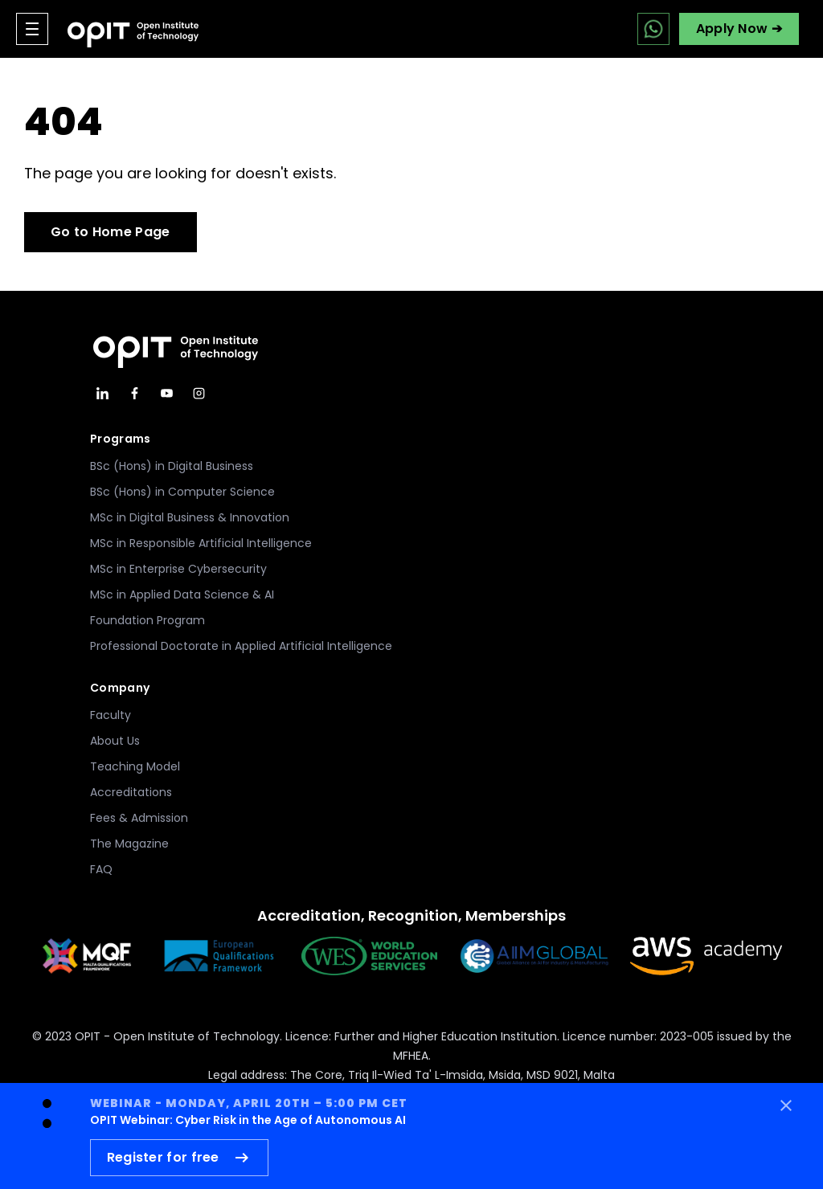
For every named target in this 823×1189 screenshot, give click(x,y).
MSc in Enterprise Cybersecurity (178, 569)
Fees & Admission (139, 818)
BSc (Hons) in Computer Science (182, 492)
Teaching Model (135, 766)
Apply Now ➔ (739, 28)
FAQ (101, 869)
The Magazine (129, 844)
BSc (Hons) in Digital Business (171, 466)
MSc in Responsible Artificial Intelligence (201, 543)
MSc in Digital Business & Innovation (189, 517)
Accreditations (131, 792)
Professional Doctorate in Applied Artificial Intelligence (241, 646)
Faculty (110, 715)
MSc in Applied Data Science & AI (182, 594)
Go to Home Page (110, 232)
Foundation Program (147, 620)
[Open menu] (32, 29)
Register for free (179, 1157)
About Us (115, 741)
